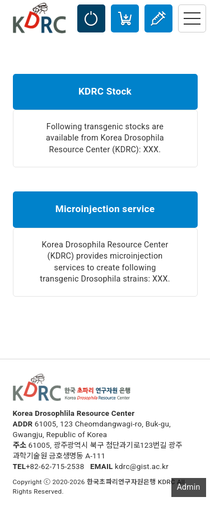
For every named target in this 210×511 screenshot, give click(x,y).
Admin (188, 487)
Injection (158, 18)
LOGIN (91, 18)
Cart (125, 18)
